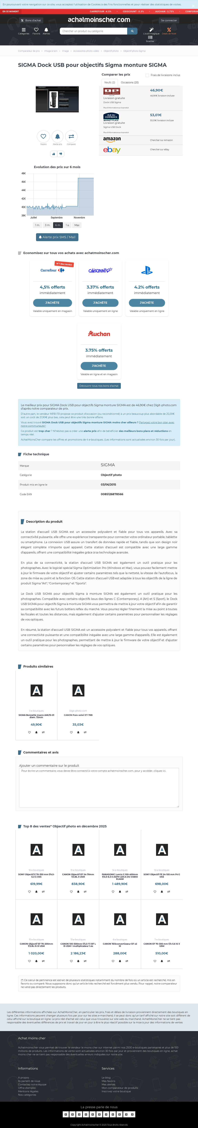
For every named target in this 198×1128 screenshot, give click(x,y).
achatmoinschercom (99, 19)
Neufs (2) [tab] (109, 82)
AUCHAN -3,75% (166, 11)
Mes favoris (108, 1081)
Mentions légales (28, 1091)
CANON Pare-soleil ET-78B (78, 715)
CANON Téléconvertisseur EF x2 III (120, 945)
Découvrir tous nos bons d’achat (99, 385)
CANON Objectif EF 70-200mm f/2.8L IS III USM (36, 945)
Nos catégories (27, 1094)
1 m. (37, 225)
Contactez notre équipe (32, 1084)
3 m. (47, 225)
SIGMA (108, 464)
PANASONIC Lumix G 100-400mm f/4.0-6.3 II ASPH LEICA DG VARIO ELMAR (120, 876)
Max (76, 225)
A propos (23, 1077)
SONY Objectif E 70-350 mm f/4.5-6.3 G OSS (36, 875)
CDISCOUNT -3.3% (135, 11)
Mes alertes (108, 1084)
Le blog (106, 1077)
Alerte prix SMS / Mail (57, 237)
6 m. (58, 225)
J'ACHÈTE (52, 302)
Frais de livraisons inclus (163, 75)
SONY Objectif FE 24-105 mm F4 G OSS (162, 875)
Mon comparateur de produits (120, 1088)
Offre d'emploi (27, 1088)
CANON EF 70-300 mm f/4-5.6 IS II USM (162, 945)
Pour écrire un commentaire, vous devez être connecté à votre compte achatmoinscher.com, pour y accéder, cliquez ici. (99, 787)
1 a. (67, 225)
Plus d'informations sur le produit (116, 108)
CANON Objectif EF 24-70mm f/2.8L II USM (78, 875)
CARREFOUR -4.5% (103, 11)
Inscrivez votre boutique (116, 1091)
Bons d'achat (31, 20)
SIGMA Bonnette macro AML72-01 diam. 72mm (36, 716)
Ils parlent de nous (29, 1081)
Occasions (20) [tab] (130, 82)
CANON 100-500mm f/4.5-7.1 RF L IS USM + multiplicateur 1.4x (78, 945)
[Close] (193, 6)
